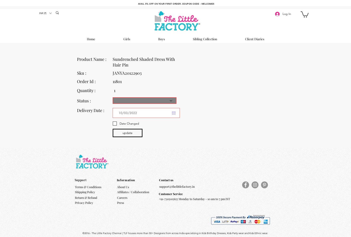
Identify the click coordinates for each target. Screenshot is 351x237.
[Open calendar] (173, 113)
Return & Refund (86, 198)
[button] (45, 13)
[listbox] (45, 13)
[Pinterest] (264, 184)
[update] (127, 133)
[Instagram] (255, 184)
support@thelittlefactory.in (177, 187)
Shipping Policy (85, 192)
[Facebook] (245, 184)
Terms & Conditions (88, 187)
